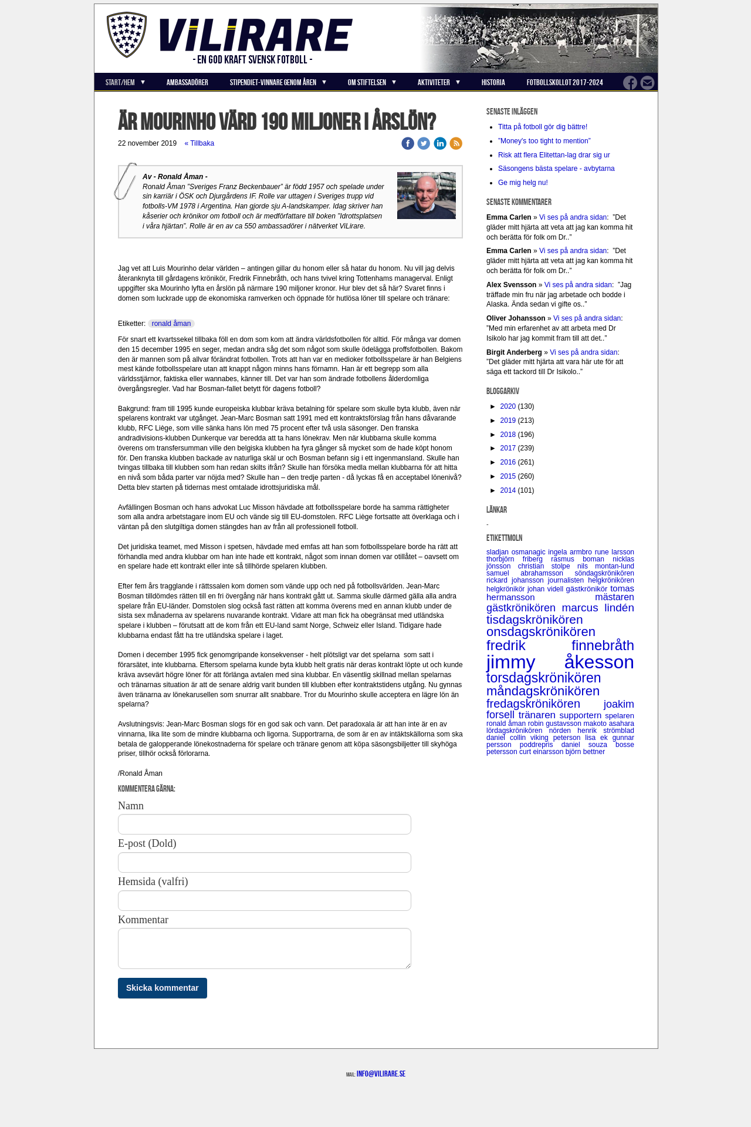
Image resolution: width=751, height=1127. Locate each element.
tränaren (539, 715)
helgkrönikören (611, 580)
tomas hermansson (560, 592)
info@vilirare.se (381, 1073)
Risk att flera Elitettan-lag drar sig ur (554, 155)
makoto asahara (609, 723)
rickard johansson (517, 580)
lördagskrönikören (517, 730)
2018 (508, 434)
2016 (508, 462)
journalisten (568, 580)
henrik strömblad (605, 730)
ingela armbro (571, 552)
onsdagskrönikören (541, 631)
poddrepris (540, 745)
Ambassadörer (187, 82)
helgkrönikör (506, 589)
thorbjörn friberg (518, 559)
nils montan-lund (605, 566)
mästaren (614, 597)
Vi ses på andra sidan (573, 217)
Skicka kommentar (162, 988)
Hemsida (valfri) (153, 881)
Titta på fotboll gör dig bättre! (542, 127)
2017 (508, 448)
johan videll (546, 589)
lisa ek (598, 738)
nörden (563, 730)
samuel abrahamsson (530, 573)
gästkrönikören (523, 608)
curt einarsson (542, 752)
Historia (493, 82)
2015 (508, 476)
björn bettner (585, 752)
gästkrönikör (588, 588)
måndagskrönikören (543, 691)
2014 (508, 490)
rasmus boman (582, 559)
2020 (508, 406)
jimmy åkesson (560, 661)
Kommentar (143, 920)
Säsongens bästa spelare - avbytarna (557, 168)
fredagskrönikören (545, 703)
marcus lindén (597, 607)
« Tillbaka (199, 143)
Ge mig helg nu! (523, 183)
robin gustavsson (556, 723)
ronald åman (171, 323)
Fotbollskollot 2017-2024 (565, 82)
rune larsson (614, 552)
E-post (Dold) (147, 843)
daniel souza (588, 745)
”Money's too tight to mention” (544, 141)
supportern (582, 715)
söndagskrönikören (604, 573)
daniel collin (508, 738)
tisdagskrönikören (534, 619)
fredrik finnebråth (560, 645)
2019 (508, 420)
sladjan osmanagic (517, 552)
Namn (131, 806)
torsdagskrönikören (543, 677)
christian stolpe (547, 566)
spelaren (619, 715)
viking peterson (557, 738)
